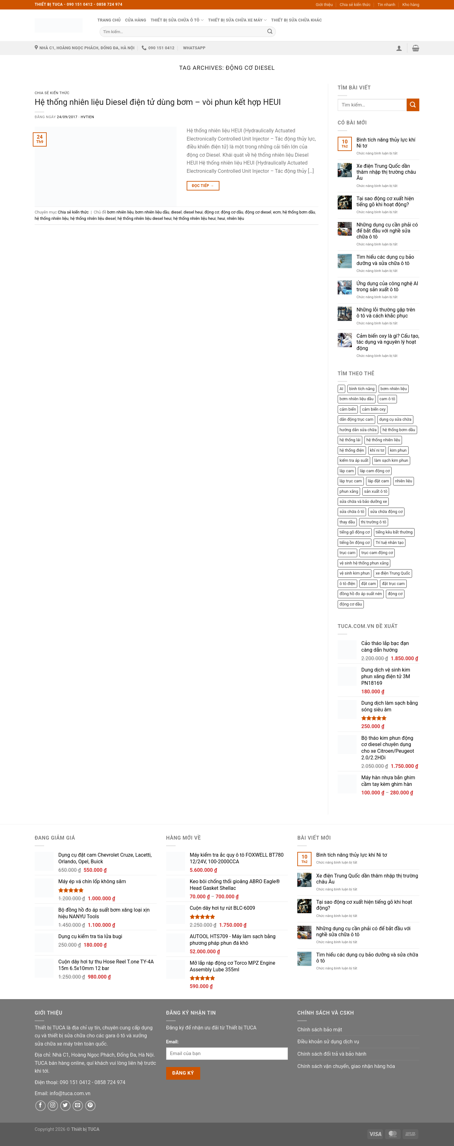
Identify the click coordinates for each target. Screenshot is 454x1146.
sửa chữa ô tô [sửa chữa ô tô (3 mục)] (352, 511)
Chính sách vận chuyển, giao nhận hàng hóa (346, 1066)
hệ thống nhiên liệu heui (194, 218)
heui (221, 218)
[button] (399, 48)
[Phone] (76, 1082)
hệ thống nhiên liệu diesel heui (145, 218)
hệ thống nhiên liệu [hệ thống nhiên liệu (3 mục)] (383, 439)
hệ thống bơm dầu (298, 212)
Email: (172, 1042)
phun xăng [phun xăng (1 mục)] (349, 491)
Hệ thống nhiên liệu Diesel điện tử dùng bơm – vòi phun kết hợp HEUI (158, 102)
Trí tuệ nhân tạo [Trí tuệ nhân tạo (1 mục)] (389, 542)
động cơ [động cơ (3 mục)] (395, 593)
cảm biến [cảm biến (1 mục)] (348, 409)
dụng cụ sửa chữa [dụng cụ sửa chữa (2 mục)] (395, 419)
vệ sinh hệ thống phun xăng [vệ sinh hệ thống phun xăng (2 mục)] (364, 563)
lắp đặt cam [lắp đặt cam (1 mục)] (378, 481)
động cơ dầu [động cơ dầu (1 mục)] (351, 604)
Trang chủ (109, 20)
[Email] (69, 1093)
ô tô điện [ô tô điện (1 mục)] (347, 583)
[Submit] (270, 31)
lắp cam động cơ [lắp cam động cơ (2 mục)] (375, 470)
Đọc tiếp (203, 186)
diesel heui (193, 212)
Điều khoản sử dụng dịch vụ (328, 1042)
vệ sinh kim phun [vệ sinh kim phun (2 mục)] (355, 573)
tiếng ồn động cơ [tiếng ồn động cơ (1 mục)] (355, 542)
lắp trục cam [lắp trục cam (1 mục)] (351, 481)
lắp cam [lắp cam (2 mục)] (347, 470)
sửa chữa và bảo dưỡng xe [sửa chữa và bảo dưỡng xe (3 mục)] (363, 501)
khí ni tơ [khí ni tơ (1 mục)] (377, 450)
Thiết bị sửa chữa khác (296, 20)
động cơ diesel (258, 212)
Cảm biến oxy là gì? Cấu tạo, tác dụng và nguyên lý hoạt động (388, 342)
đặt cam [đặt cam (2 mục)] (368, 583)
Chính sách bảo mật (319, 1030)
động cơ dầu (232, 212)
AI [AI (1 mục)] (341, 388)
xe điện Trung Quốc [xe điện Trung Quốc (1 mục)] (392, 573)
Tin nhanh (386, 4)
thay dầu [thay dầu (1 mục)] (347, 522)
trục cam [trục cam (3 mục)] (347, 552)
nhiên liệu (235, 218)
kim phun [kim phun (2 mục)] (398, 450)
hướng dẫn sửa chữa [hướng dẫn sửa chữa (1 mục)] (358, 429)
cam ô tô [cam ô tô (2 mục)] (387, 398)
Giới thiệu (324, 4)
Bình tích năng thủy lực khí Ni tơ (386, 143)
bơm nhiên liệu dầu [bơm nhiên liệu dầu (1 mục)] (357, 398)
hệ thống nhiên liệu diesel (93, 218)
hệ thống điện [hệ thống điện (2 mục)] (352, 450)
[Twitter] (65, 1106)
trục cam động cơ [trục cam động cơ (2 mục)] (377, 552)
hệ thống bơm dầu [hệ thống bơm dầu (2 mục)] (398, 429)
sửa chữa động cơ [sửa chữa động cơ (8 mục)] (386, 511)
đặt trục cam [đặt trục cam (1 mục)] (393, 583)
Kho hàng (410, 4)
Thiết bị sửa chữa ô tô (177, 20)
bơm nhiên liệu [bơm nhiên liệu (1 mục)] (394, 388)
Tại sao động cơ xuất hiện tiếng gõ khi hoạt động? (385, 202)
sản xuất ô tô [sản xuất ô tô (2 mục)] (375, 491)
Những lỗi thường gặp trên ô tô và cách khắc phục (386, 313)
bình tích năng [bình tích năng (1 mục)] (362, 388)
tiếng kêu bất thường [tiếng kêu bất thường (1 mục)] (394, 532)
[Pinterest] (90, 1106)
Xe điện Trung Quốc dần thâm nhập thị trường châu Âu (386, 172)
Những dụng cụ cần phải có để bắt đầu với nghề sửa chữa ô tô (387, 231)
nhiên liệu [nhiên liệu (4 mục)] (403, 481)
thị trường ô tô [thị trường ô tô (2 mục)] (374, 522)
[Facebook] (40, 1106)
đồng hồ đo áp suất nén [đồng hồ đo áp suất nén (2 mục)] (361, 593)
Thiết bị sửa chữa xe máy (237, 20)
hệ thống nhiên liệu (51, 218)
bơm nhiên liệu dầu (152, 212)
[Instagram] (53, 1106)
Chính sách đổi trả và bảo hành (331, 1054)
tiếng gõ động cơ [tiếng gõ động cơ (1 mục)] (355, 532)
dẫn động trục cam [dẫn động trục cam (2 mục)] (356, 419)
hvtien (87, 117)
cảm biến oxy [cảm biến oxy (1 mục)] (374, 409)
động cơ (211, 212)
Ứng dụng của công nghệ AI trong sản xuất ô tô (387, 286)
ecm (277, 212)
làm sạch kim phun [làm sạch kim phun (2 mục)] (391, 460)
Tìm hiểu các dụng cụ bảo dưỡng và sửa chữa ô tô (385, 260)
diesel (176, 212)
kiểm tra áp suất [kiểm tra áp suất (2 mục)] (354, 460)
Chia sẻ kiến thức (355, 4)
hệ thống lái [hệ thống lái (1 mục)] (350, 439)
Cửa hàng (135, 20)
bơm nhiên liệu (120, 212)
